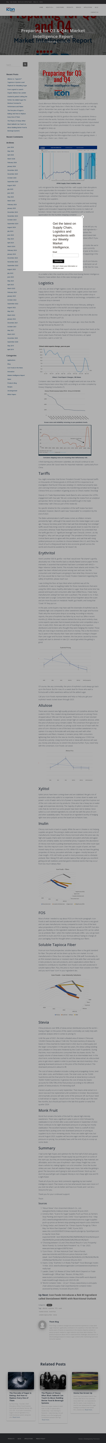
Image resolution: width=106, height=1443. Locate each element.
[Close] (82, 216)
